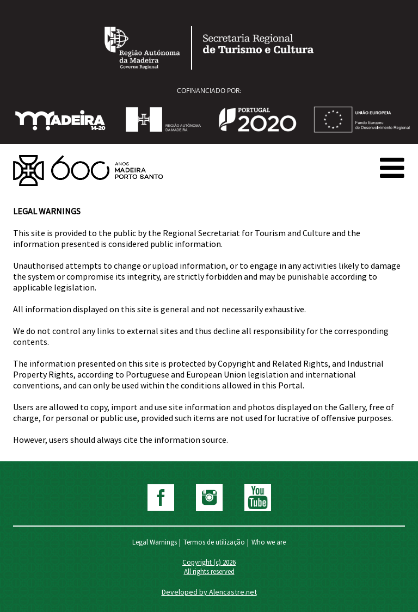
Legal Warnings (154, 542)
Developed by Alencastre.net (209, 592)
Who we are (268, 542)
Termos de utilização (214, 542)
